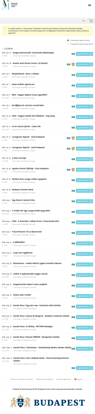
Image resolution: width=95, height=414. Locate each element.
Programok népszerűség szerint (81, 44)
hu (84, 21)
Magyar (78, 379)
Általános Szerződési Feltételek (21, 379)
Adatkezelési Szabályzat (44, 379)
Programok (51, 31)
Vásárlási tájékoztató (63, 379)
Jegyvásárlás (83, 54)
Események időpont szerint (80, 40)
